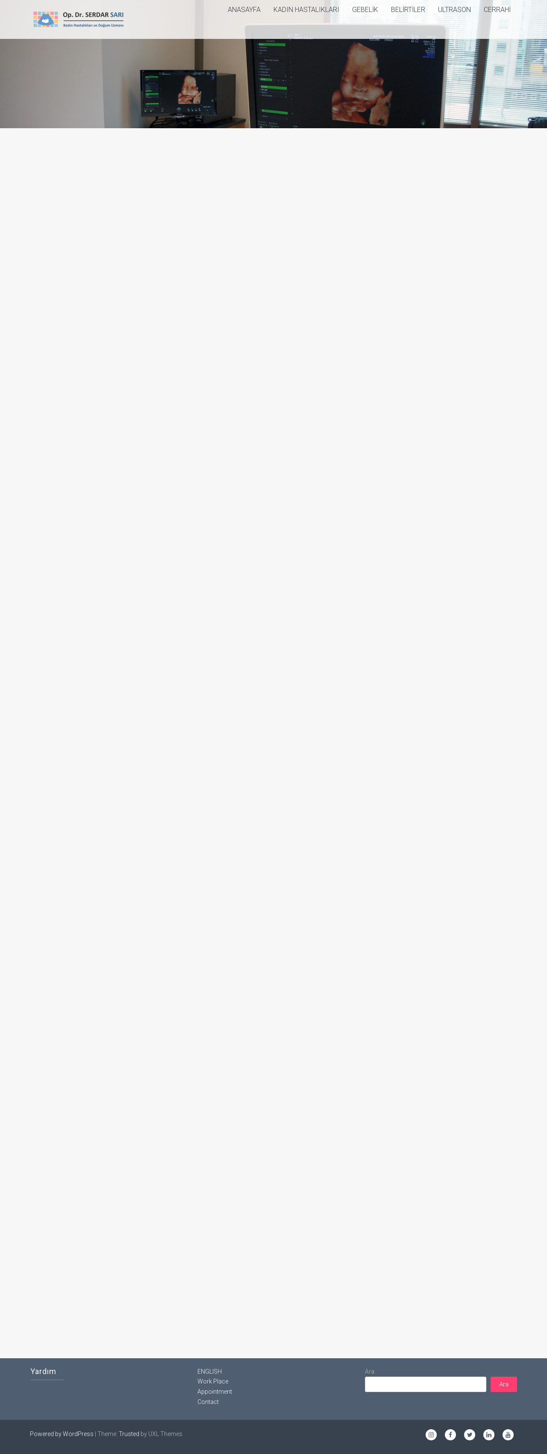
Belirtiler (408, 10)
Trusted (129, 1433)
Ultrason (454, 10)
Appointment (214, 1391)
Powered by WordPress (62, 1433)
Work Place (212, 1381)
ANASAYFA (244, 10)
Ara (369, 1371)
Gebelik (365, 10)
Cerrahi (497, 10)
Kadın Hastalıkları (306, 10)
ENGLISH (209, 1371)
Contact (208, 1401)
